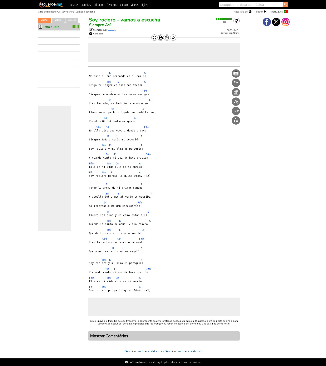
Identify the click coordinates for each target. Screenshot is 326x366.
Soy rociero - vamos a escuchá (124, 19)
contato (197, 362)
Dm (117, 163)
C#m (148, 154)
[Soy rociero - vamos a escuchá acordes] (144, 351)
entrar (259, 11)
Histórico (72, 20)
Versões (44, 20)
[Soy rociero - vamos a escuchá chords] (183, 351)
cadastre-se (241, 11)
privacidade (170, 362)
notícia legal (155, 362)
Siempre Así (99, 24)
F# (90, 172)
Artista (58, 20)
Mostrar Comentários (109, 336)
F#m (144, 91)
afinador (99, 5)
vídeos (134, 5)
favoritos (112, 5)
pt (190, 362)
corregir (112, 30)
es (180, 362)
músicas (73, 5)
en (185, 362)
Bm (109, 81)
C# (107, 127)
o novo (124, 5)
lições (145, 5)
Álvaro (235, 33)
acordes (86, 5)
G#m (98, 127)
